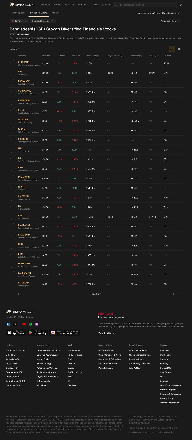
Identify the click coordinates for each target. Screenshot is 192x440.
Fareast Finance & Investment (29, 266)
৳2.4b (89, 198)
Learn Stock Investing (170, 385)
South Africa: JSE (14, 372)
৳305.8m (90, 102)
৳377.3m (90, 265)
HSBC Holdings (75, 355)
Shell (70, 359)
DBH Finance (23, 75)
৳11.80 (45, 82)
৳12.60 (45, 63)
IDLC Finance (23, 219)
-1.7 (134, 178)
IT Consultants (24, 209)
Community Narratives (139, 363)
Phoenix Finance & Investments (29, 238)
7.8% (166, 198)
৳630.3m (90, 236)
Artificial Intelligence (46, 372)
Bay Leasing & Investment (28, 228)
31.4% (75, 188)
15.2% (75, 73)
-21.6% (75, 92)
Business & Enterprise (170, 394)
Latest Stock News (138, 350)
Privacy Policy (166, 398)
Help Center (165, 372)
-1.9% (59, 159)
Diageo (71, 368)
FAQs (162, 376)
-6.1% (74, 246)
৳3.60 (44, 140)
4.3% (59, 130)
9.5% (59, 102)
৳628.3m (90, 92)
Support (164, 381)
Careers (164, 359)
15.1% (167, 63)
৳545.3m (90, 188)
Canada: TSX (12, 368)
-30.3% (75, 255)
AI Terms (173, 428)
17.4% (152, 217)
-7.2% (74, 198)
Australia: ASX (12, 359)
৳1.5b (89, 178)
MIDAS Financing (25, 123)
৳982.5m (90, 140)
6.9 (134, 217)
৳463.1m (90, 255)
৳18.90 (45, 150)
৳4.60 (44, 188)
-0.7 (134, 188)
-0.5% (59, 207)
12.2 (134, 197)
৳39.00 (109, 73)
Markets (56, 13)
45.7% (75, 82)
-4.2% (59, 111)
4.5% (74, 111)
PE (132, 73)
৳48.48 (109, 217)
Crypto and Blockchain (47, 376)
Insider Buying (43, 359)
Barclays (72, 385)
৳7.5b (89, 274)
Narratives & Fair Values (109, 359)
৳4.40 (44, 226)
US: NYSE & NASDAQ (16, 350)
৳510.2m (90, 169)
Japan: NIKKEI (13, 376)
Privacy (139, 428)
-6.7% (74, 284)
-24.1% (75, 226)
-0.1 (134, 101)
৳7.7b (89, 150)
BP (69, 381)
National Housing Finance (28, 247)
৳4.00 (44, 92)
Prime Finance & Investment (29, 142)
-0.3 (134, 82)
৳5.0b (89, 207)
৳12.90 (45, 198)
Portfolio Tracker (106, 350)
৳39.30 (45, 73)
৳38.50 (45, 207)
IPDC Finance (23, 151)
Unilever (71, 363)
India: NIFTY (11, 363)
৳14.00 (45, 274)
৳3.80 (44, 236)
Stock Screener (169, 13)
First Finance (23, 190)
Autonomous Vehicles (47, 368)
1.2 (134, 159)
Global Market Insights (140, 355)
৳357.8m (90, 130)
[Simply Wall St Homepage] (22, 4)
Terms (132, 428)
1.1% (59, 150)
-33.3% (75, 130)
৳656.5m (90, 111)
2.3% (152, 73)
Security (164, 363)
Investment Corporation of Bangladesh (29, 161)
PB (132, 121)
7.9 (134, 73)
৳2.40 (44, 130)
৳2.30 (44, 102)
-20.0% (75, 140)
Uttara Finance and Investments (29, 65)
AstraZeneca (74, 350)
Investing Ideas (18, 13)
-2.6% (59, 236)
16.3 (134, 149)
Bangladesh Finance (26, 84)
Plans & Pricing (105, 368)
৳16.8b (89, 217)
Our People (165, 355)
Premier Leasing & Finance (28, 103)
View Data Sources (107, 333)
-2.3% (59, 284)
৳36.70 (45, 217)
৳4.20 (44, 284)
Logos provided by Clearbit (161, 432)
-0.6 (134, 255)
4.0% (74, 178)
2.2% (59, 274)
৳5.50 (44, 121)
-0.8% (59, 82)
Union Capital (23, 286)
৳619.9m (90, 226)
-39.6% (75, 121)
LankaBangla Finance (26, 276)
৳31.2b (89, 159)
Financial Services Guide (156, 428)
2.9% (59, 140)
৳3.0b (89, 246)
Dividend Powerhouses (47, 355)
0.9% (59, 246)
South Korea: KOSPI (15, 381)
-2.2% (59, 226)
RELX (70, 376)
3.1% (166, 207)
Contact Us (165, 368)
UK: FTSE (10, 355)
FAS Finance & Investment (28, 132)
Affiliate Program (168, 389)
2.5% (166, 150)
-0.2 (134, 111)
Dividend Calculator (107, 363)
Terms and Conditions (170, 402)
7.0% (59, 188)
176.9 (135, 245)
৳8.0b (89, 73)
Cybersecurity (43, 381)
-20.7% (75, 159)
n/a (108, 63)
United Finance (24, 199)
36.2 (134, 274)
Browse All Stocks (38, 13)
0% (58, 63)
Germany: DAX (13, 385)
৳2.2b (89, 82)
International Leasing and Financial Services (29, 171)
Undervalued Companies (48, 350)
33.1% (75, 217)
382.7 (135, 121)
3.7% (166, 73)
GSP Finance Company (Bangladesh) (29, 94)
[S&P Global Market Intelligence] (111, 316)
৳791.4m (90, 121)
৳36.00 (45, 159)
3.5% (74, 207)
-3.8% (74, 63)
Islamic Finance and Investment (29, 180)
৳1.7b (89, 63)
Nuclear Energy (44, 363)
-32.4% (75, 102)
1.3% (59, 73)
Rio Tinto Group (75, 372)
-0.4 (134, 265)
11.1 (134, 207)
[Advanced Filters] (170, 21)
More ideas (42, 385)
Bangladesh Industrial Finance (29, 257)
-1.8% (59, 121)
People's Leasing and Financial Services (29, 113)
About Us (164, 350)
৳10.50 (45, 178)
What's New (135, 368)
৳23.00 (45, 246)
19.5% (75, 150)
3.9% (166, 217)
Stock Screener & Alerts (109, 355)
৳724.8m (90, 284)
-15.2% (75, 274)
